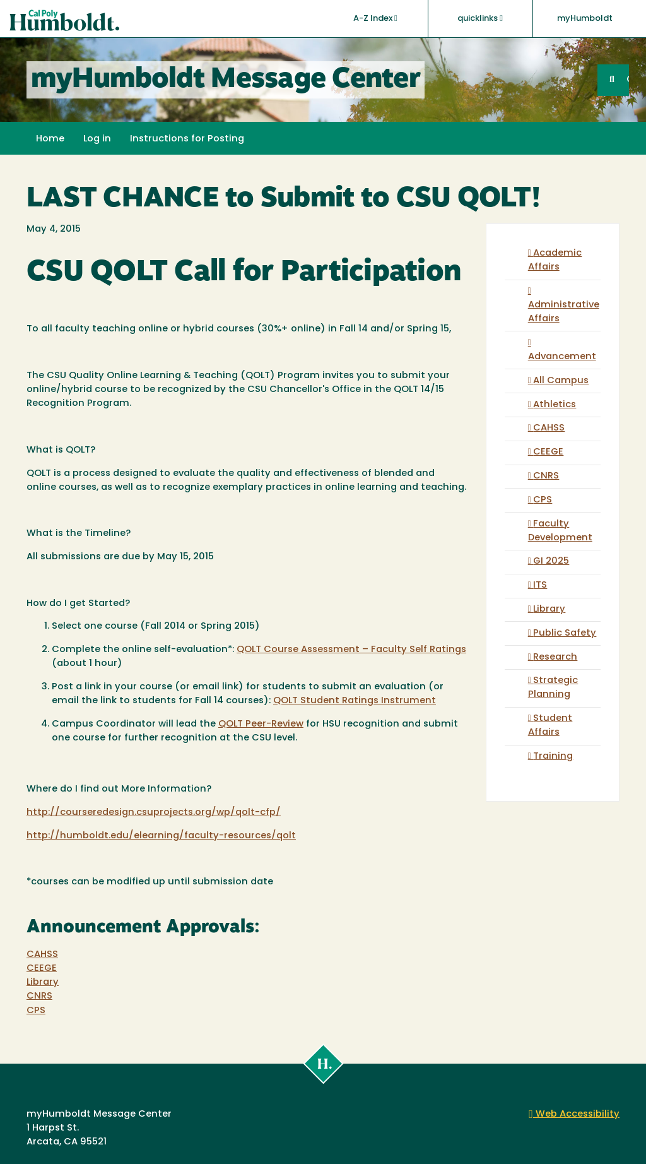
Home (50, 139)
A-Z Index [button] (375, 18)
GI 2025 (551, 561)
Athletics (554, 405)
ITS (540, 585)
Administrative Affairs (563, 312)
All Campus (561, 381)
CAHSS (42, 954)
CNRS (39, 996)
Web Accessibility (574, 1114)
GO (627, 80)
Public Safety (564, 633)
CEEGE (41, 968)
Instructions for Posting (187, 139)
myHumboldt (585, 19)
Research (555, 657)
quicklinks (480, 18)
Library (42, 982)
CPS (35, 1011)
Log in (97, 139)
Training (553, 756)
